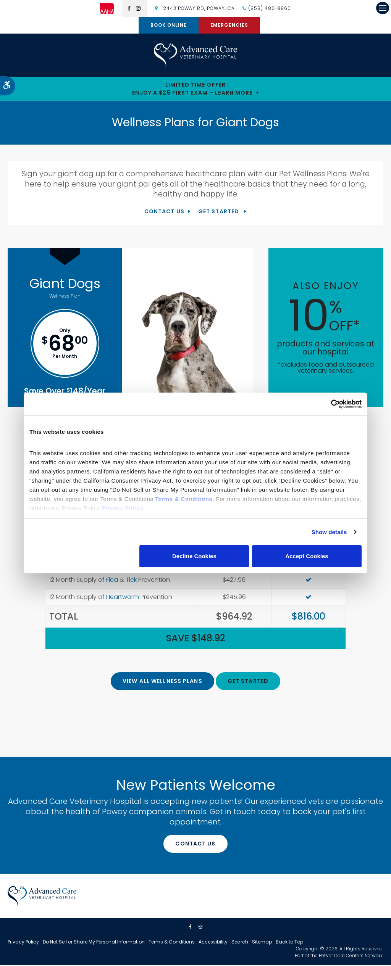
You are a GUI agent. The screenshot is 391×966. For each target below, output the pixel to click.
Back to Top (289, 943)
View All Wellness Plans (162, 682)
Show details (329, 532)
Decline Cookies (194, 556)
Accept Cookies (306, 556)
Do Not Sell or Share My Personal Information (94, 943)
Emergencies (229, 25)
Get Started (248, 682)
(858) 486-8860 (269, 8)
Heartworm (122, 598)
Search (239, 943)
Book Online (168, 25)
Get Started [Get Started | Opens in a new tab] (219, 212)
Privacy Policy (23, 943)
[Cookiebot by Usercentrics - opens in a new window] (328, 404)
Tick (131, 580)
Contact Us (164, 212)
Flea (112, 580)
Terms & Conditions (172, 943)
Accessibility (213, 943)
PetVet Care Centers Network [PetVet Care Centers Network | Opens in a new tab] (351, 956)
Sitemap (262, 943)
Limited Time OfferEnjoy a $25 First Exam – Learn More (192, 90)
